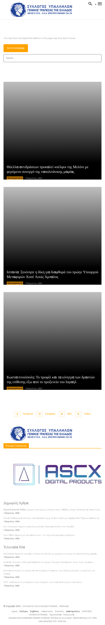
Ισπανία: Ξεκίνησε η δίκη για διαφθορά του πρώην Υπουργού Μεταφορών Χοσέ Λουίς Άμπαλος (52, 274)
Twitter (87, 413)
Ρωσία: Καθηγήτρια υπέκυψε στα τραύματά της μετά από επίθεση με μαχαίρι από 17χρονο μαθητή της (52, 518)
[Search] (97, 58)
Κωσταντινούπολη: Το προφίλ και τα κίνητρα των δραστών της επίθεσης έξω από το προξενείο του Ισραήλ (51, 380)
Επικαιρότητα (15, 178)
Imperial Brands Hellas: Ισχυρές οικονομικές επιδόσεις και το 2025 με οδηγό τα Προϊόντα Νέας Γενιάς (52, 509)
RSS (69, 413)
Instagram (50, 413)
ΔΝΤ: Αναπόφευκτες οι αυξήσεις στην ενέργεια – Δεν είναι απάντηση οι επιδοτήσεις (43, 582)
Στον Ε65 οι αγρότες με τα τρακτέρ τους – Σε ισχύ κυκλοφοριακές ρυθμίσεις (39, 535)
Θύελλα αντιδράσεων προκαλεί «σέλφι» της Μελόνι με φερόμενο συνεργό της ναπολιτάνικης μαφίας (47, 169)
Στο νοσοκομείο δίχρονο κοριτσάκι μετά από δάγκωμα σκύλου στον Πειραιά (39, 526)
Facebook (28, 413)
